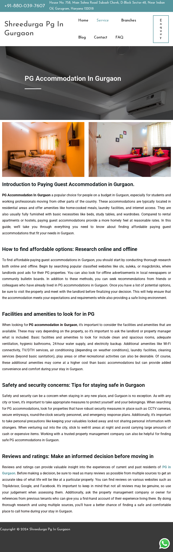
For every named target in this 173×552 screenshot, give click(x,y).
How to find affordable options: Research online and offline (69, 249)
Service (102, 20)
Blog (82, 38)
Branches (127, 20)
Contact (100, 38)
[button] (161, 29)
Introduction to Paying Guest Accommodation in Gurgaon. (68, 184)
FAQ (119, 38)
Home (83, 20)
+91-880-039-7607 (24, 6)
